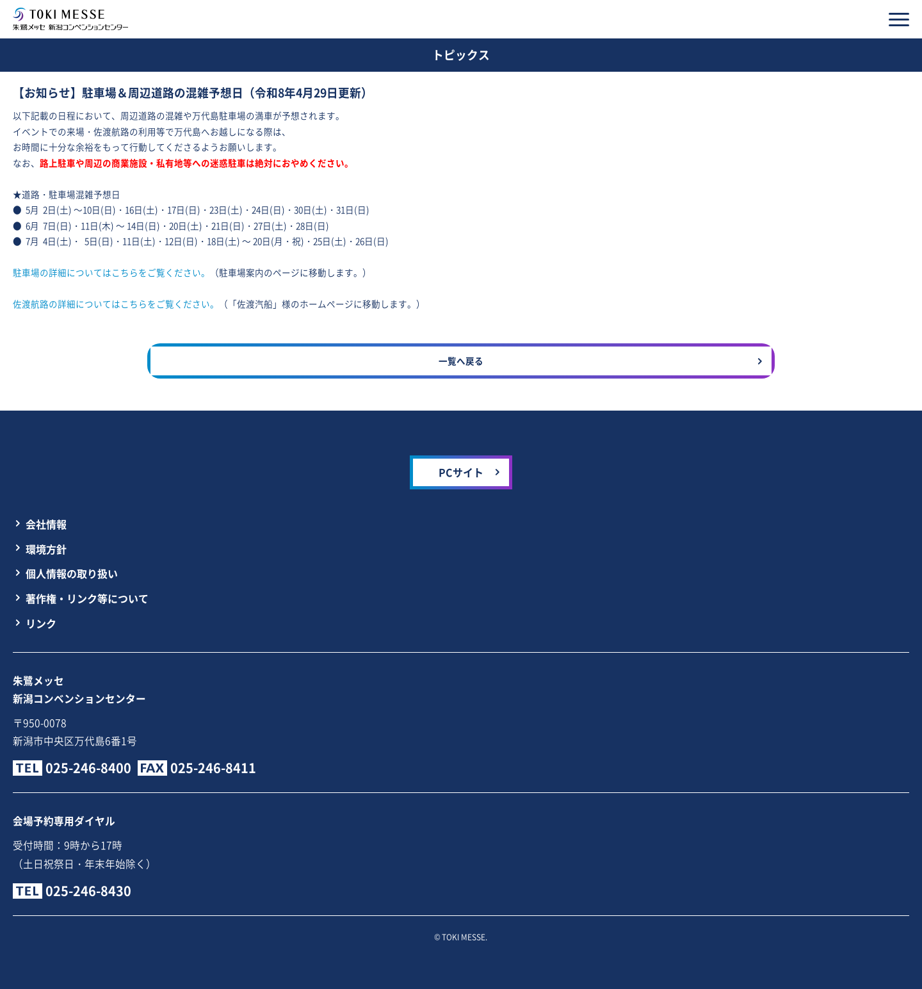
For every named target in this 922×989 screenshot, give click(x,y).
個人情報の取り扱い (72, 573)
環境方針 (46, 549)
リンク (41, 623)
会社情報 (46, 524)
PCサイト (461, 472)
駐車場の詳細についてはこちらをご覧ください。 (111, 272)
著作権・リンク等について (87, 598)
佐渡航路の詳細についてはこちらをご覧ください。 (116, 303)
